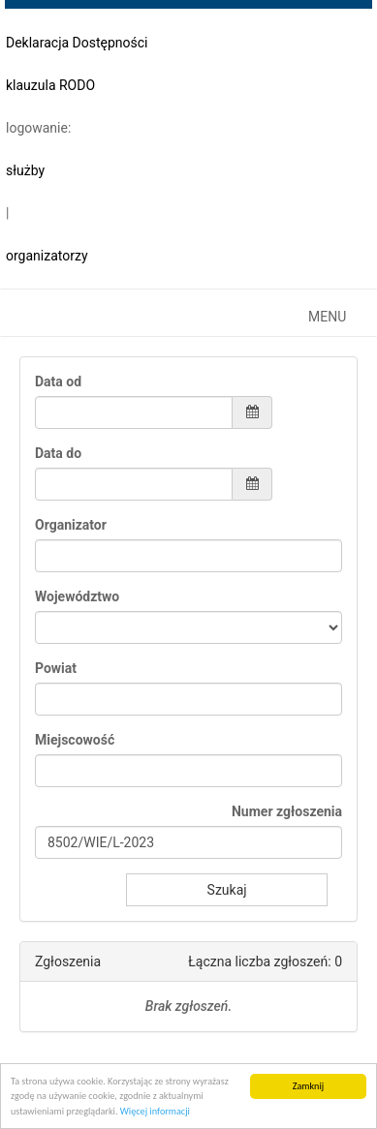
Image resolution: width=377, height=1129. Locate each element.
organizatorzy (47, 255)
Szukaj (227, 890)
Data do (58, 453)
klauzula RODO (50, 85)
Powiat (56, 668)
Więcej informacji (155, 1111)
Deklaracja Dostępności (77, 42)
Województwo (77, 596)
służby (25, 170)
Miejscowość (74, 740)
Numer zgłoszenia (287, 811)
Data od (58, 381)
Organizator (71, 525)
